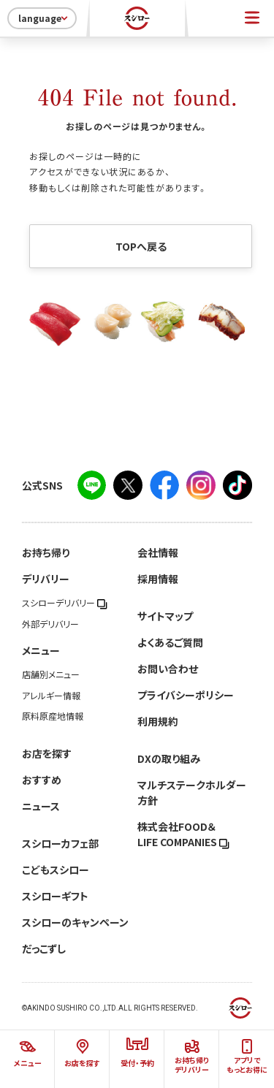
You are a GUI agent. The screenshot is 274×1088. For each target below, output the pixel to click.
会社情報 (157, 552)
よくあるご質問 (170, 642)
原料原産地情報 (52, 716)
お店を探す (47, 753)
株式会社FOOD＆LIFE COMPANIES (183, 834)
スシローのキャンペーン (75, 922)
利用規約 (157, 721)
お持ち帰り (45, 552)
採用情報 (157, 578)
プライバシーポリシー (185, 695)
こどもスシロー (55, 869)
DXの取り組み (168, 758)
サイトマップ (165, 616)
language (44, 18)
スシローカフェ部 (60, 843)
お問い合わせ (167, 668)
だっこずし (44, 948)
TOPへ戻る (141, 246)
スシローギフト (55, 896)
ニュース (41, 806)
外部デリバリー (50, 624)
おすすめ (41, 779)
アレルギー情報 (51, 695)
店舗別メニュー (51, 674)
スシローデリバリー (64, 602)
